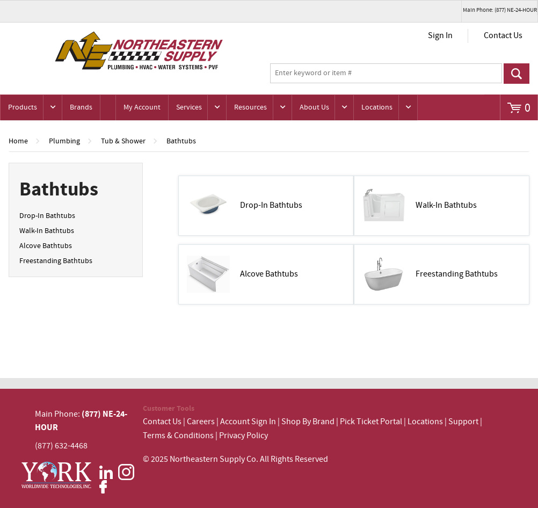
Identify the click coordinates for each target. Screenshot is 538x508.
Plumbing (64, 141)
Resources (250, 107)
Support (463, 421)
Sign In (440, 35)
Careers (201, 421)
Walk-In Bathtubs (46, 231)
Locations (376, 107)
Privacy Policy (243, 435)
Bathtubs (181, 141)
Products (22, 107)
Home (18, 141)
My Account (142, 107)
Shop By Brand (308, 421)
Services (189, 107)
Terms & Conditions (178, 435)
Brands (81, 107)
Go (517, 73)
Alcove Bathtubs (45, 246)
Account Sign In (249, 421)
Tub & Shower (123, 141)
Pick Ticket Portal (371, 421)
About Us (314, 107)
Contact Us (503, 35)
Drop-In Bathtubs (47, 216)
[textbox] (386, 73)
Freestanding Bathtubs (55, 261)
